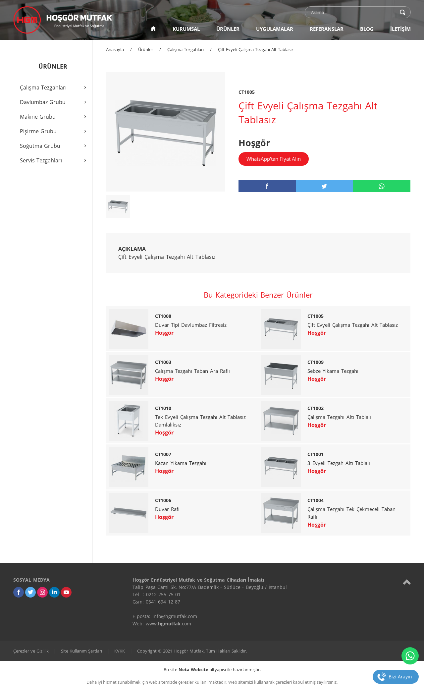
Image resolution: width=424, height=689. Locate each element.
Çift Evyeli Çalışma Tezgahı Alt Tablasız (255, 49)
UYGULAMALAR (274, 29)
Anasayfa (115, 49)
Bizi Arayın (400, 676)
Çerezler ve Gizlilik (31, 651)
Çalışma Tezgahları (185, 49)
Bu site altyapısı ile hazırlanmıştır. (212, 669)
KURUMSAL (186, 29)
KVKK (119, 651)
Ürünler (145, 49)
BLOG (367, 29)
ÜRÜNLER (227, 29)
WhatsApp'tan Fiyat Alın (273, 158)
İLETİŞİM (400, 29)
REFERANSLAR (327, 29)
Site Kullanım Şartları (81, 651)
